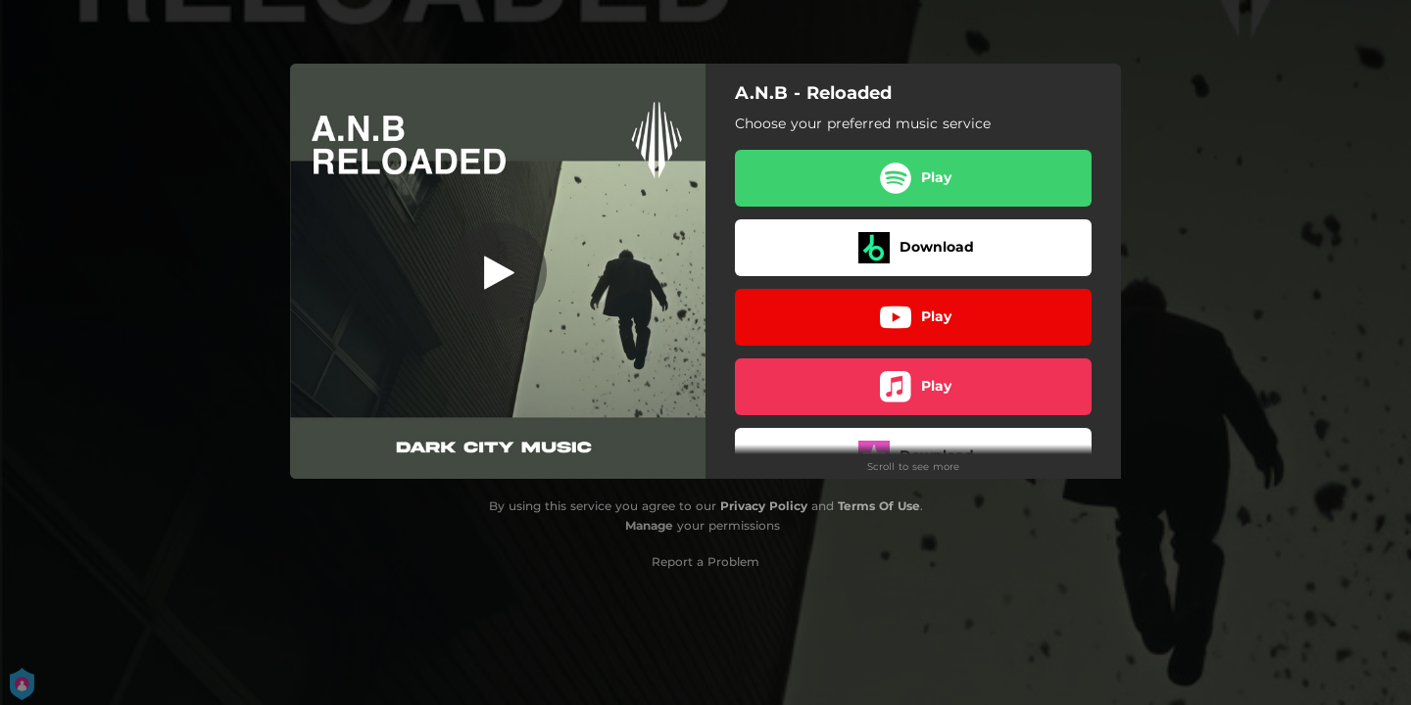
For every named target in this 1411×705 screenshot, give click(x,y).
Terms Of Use (879, 505)
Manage (649, 525)
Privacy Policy (763, 505)
